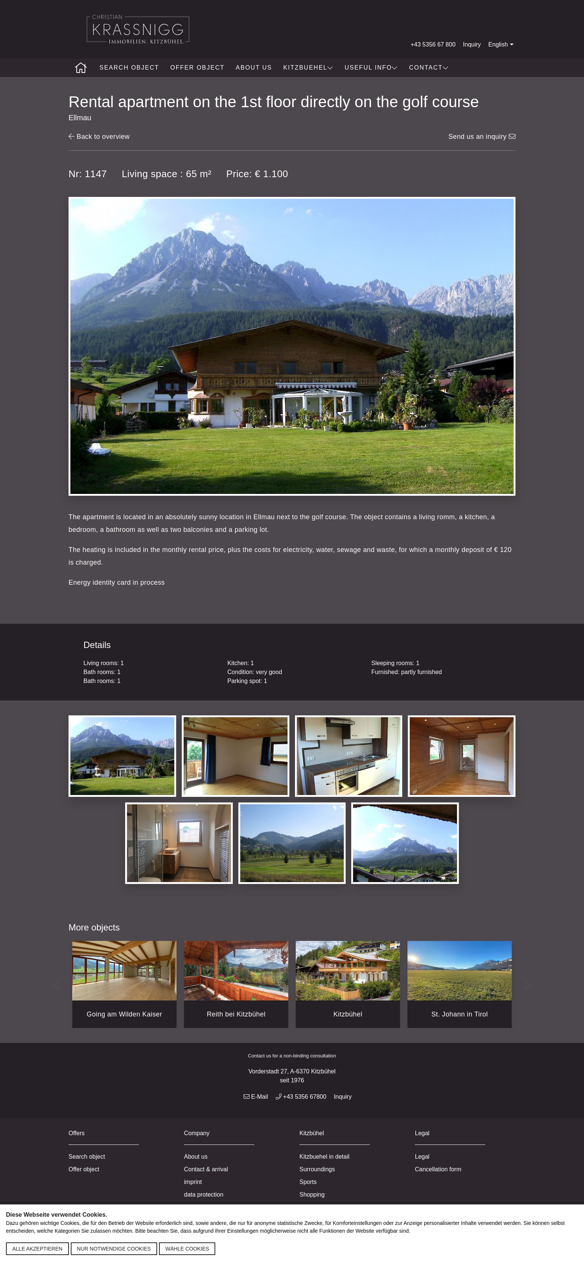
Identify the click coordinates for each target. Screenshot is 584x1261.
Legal (422, 1156)
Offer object (197, 67)
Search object (129, 67)
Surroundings (317, 1169)
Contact (428, 67)
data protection (203, 1194)
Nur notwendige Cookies (114, 1249)
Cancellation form (438, 1169)
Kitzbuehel (308, 67)
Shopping (312, 1194)
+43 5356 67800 (301, 1097)
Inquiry (472, 44)
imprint (193, 1182)
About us (254, 67)
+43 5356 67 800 (433, 44)
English (501, 44)
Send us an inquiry (481, 136)
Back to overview (99, 136)
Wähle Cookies (187, 1249)
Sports (308, 1182)
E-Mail (256, 1097)
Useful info (371, 67)
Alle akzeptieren (37, 1249)
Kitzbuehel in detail (324, 1156)
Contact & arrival (206, 1169)
